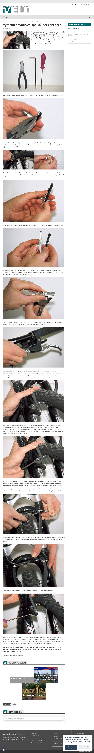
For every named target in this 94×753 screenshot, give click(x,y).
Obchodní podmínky (57, 743)
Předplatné (55, 735)
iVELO (16, 10)
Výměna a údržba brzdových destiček (78, 40)
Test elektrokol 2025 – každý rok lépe (78, 34)
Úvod (4, 21)
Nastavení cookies (75, 743)
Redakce (54, 733)
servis (14, 703)
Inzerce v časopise (57, 738)
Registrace (77, 4)
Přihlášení (86, 4)
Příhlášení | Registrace (79, 733)
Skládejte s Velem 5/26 (74, 28)
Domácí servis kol (15, 21)
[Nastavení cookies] (3, 749)
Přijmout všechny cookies (71, 747)
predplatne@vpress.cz (40, 741)
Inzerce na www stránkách (59, 740)
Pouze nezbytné (84, 746)
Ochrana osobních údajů (58, 745)
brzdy (22, 21)
